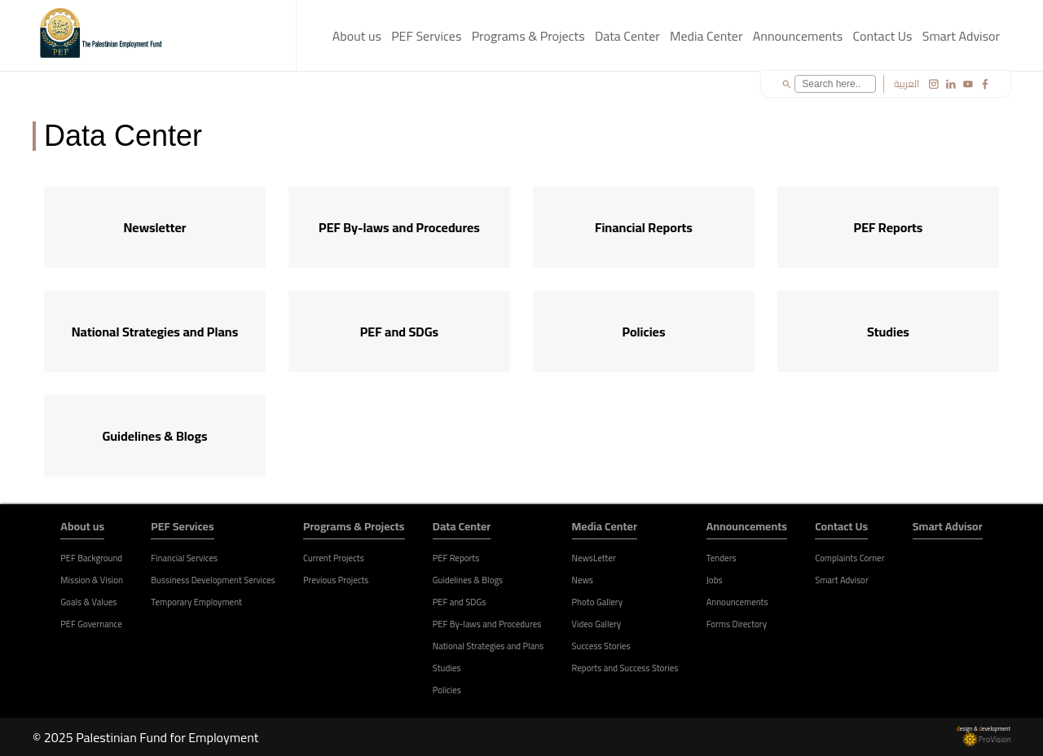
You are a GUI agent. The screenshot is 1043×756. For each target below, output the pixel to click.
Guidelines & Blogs (468, 580)
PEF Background (91, 558)
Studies (447, 668)
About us (356, 36)
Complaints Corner (849, 558)
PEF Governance (91, 624)
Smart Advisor (961, 36)
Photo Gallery (597, 602)
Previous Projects (335, 580)
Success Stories (601, 646)
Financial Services (184, 558)
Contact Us (882, 36)
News (582, 580)
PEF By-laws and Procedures (487, 624)
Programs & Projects (528, 36)
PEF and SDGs (459, 602)
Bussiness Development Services (213, 580)
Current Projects (333, 558)
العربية (906, 84)
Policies (447, 690)
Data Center (627, 36)
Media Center (706, 36)
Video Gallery (597, 624)
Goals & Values (88, 602)
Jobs (714, 580)
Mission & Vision (91, 580)
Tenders (721, 558)
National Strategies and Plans (488, 646)
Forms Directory (736, 624)
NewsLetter (594, 558)
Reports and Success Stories (625, 668)
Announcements (798, 36)
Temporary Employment (196, 602)
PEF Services (426, 36)
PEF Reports (456, 558)
